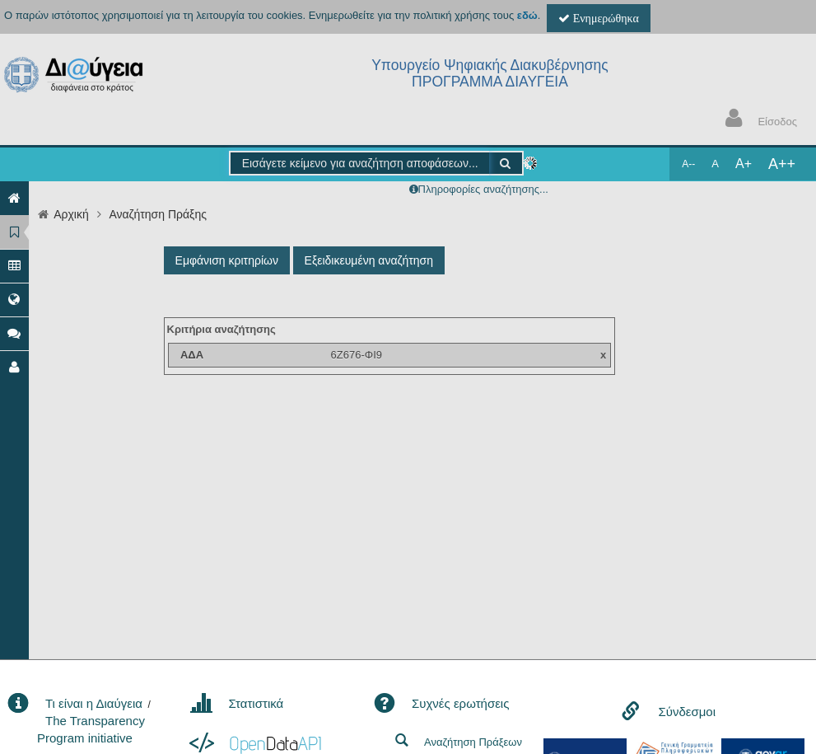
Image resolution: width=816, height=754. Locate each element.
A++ (781, 164)
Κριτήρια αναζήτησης (221, 329)
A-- (688, 164)
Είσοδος (757, 120)
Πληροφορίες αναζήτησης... (483, 189)
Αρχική (71, 214)
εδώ (527, 15)
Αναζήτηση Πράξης (158, 214)
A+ (743, 164)
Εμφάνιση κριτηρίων (226, 260)
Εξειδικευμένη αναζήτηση (369, 260)
